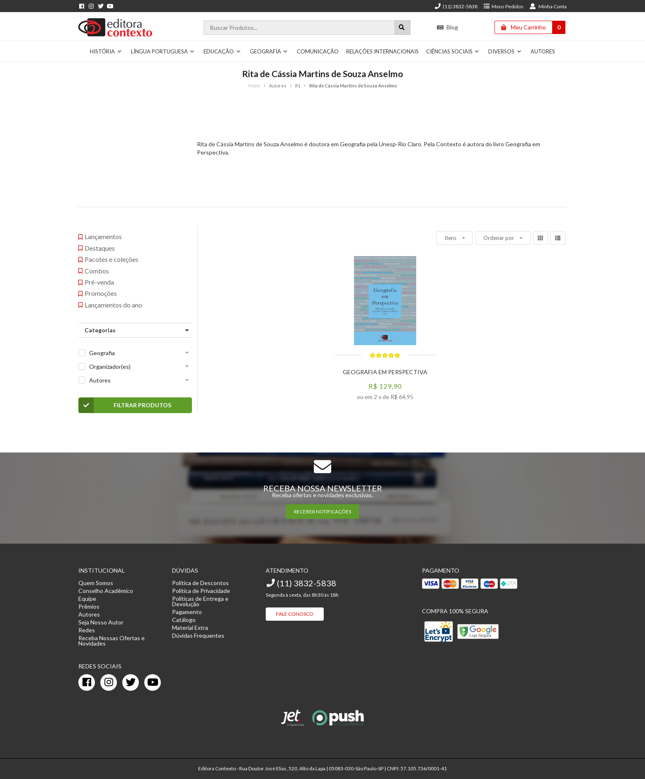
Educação (222, 51)
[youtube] (152, 682)
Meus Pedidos (503, 6)
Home (254, 85)
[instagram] (108, 682)
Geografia (269, 51)
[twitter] (130, 682)
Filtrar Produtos (125, 405)
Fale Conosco (294, 614)
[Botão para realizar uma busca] (402, 27)
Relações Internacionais (382, 51)
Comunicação (318, 51)
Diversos (504, 51)
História (106, 51)
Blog (447, 27)
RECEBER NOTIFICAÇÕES (322, 511)
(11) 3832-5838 (456, 6)
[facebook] (86, 682)
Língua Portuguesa (163, 51)
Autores (543, 51)
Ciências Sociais (453, 51)
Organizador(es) (110, 366)
